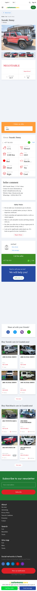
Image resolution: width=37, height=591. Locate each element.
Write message (15, 250)
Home (2, 16)
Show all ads (15, 247)
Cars (2, 529)
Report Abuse (18, 235)
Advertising (4, 510)
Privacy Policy (5, 512)
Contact (3, 521)
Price (7, 127)
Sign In (34, 2)
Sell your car (19, 278)
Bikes (3, 545)
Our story (4, 507)
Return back (7, 12)
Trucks (3, 534)
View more (18, 399)
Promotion (4, 518)
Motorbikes (4, 532)
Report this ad (27, 71)
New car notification (18, 571)
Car (6, 16)
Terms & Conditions (7, 515)
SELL (33, 7)
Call (33, 142)
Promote (10, 71)
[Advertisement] (18, 102)
